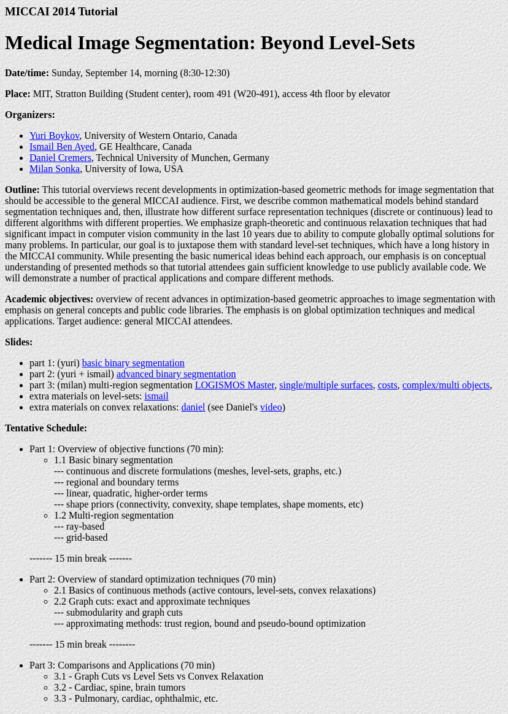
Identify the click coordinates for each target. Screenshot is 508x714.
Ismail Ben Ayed (61, 146)
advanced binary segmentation (176, 374)
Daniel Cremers (60, 157)
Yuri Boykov (54, 135)
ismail (156, 396)
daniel (193, 407)
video (271, 407)
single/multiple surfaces (325, 385)
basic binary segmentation (133, 363)
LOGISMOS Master (235, 385)
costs (388, 385)
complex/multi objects (446, 385)
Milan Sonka (54, 168)
